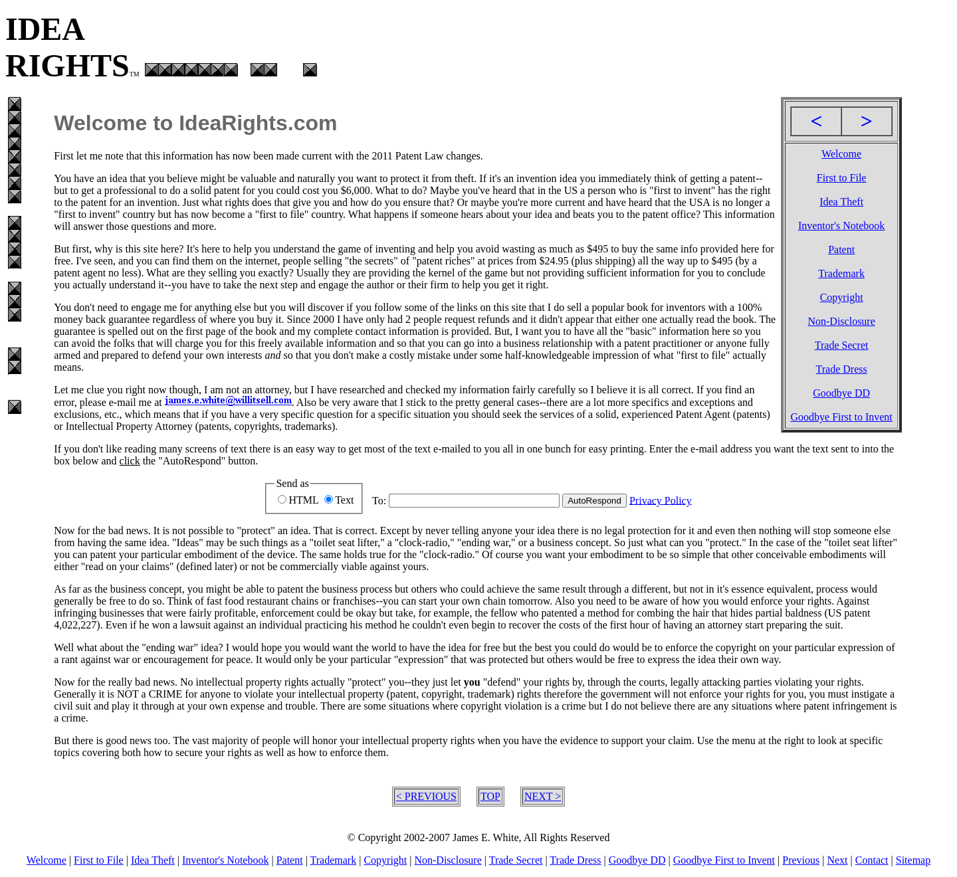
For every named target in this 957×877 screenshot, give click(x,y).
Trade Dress (841, 369)
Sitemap (913, 860)
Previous (800, 860)
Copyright (841, 297)
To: (379, 500)
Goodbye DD (841, 393)
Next (837, 860)
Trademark (841, 273)
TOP (490, 796)
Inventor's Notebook (841, 225)
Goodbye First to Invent (841, 417)
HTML (303, 500)
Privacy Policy (660, 500)
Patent (841, 249)
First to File (842, 177)
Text (344, 500)
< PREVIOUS (426, 796)
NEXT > (542, 796)
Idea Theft (841, 201)
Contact (872, 860)
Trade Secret (842, 345)
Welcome (841, 153)
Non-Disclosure (841, 321)
